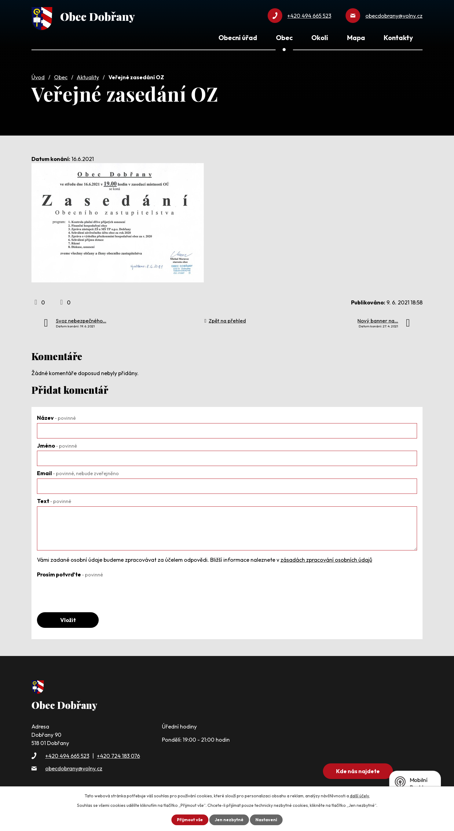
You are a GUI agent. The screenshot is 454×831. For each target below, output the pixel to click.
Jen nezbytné (229, 819)
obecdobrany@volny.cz (73, 768)
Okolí (319, 37)
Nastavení (266, 819)
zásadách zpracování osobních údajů (326, 559)
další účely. (360, 796)
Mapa (356, 37)
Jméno (57, 445)
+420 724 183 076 (118, 755)
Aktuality (88, 77)
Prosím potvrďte (70, 574)
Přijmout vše (190, 819)
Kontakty (398, 37)
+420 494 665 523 (67, 755)
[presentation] (83, 592)
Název (56, 417)
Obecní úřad (237, 37)
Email (78, 473)
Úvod (38, 77)
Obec (61, 77)
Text (54, 501)
